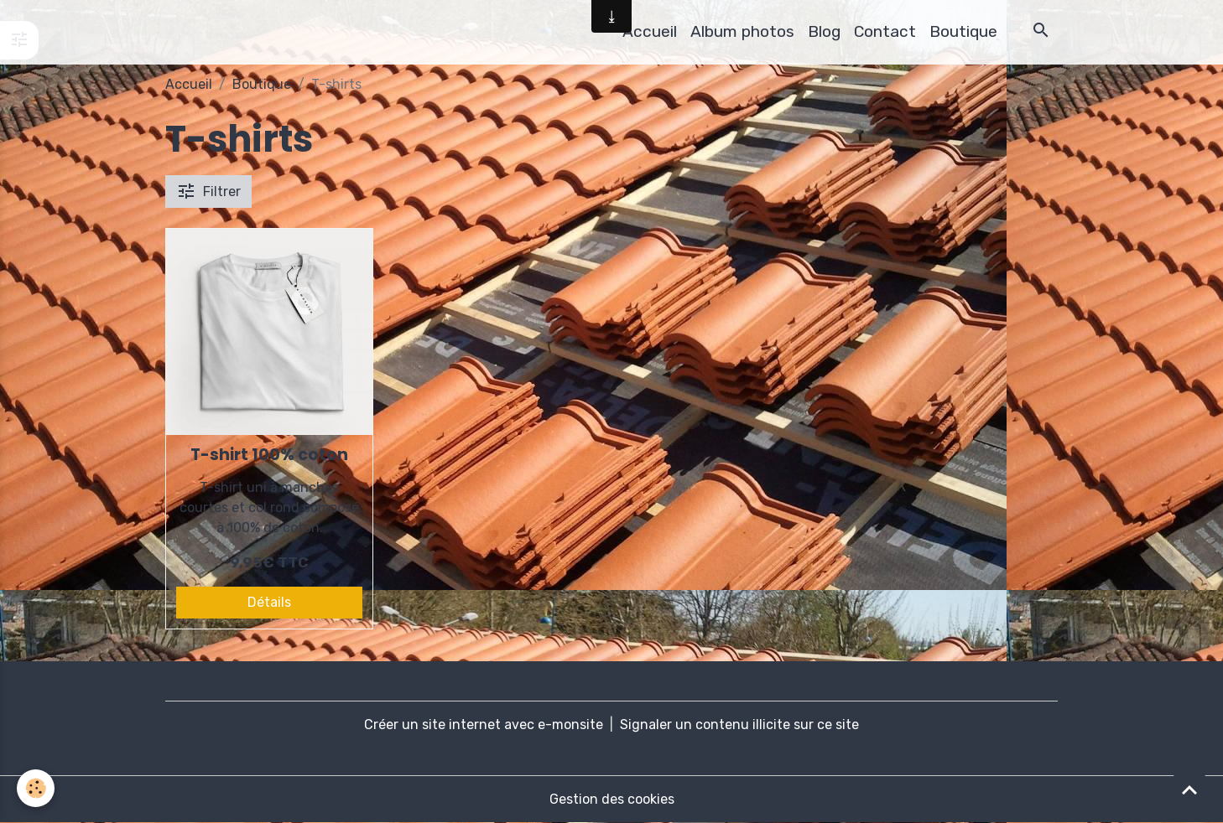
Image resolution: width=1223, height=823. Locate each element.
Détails (269, 602)
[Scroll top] (1189, 789)
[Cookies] (36, 788)
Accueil (649, 31)
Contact (885, 31)
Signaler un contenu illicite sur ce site (739, 724)
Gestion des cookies (611, 799)
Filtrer (208, 191)
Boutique (963, 31)
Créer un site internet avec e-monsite (483, 724)
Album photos (742, 31)
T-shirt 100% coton (269, 454)
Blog (824, 31)
